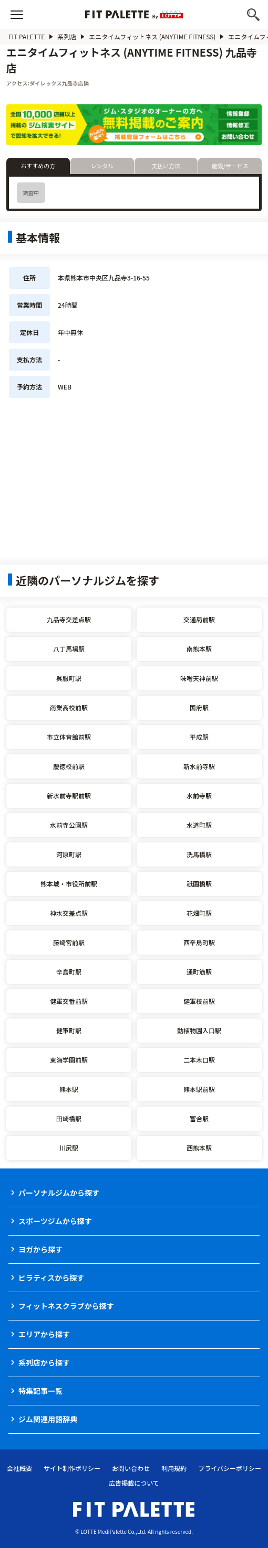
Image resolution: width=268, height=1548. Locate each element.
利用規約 (174, 1468)
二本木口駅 (199, 1059)
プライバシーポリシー (229, 1468)
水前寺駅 (199, 795)
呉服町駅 (68, 678)
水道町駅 (199, 824)
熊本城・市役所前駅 (68, 883)
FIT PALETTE (26, 36)
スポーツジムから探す (55, 1221)
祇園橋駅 (199, 883)
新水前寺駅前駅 (69, 795)
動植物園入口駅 (199, 1030)
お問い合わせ (131, 1468)
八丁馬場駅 (69, 648)
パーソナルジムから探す (58, 1192)
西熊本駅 (199, 1147)
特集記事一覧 (40, 1390)
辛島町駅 (68, 971)
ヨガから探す (40, 1249)
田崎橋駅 (68, 1118)
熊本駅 (68, 1089)
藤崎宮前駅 (69, 942)
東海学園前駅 (69, 1059)
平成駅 (199, 736)
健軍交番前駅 (69, 1001)
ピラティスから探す (51, 1277)
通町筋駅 (199, 971)
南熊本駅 (199, 648)
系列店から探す (44, 1362)
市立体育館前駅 (69, 736)
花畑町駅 (199, 912)
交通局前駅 (199, 619)
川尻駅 (68, 1147)
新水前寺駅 (199, 766)
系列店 (66, 36)
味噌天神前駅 (199, 678)
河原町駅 (68, 854)
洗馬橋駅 (199, 854)
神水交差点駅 (69, 912)
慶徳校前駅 (69, 766)
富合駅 (199, 1118)
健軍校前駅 (199, 1001)
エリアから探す (44, 1334)
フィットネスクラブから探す (66, 1306)
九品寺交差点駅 (69, 619)
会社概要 (19, 1468)
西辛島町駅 (199, 942)
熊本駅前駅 (199, 1089)
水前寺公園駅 (69, 824)
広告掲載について (134, 1482)
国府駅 (199, 707)
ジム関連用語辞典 (47, 1419)
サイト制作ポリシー (72, 1468)
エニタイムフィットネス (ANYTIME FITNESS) (152, 36)
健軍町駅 (68, 1030)
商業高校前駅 (69, 707)
